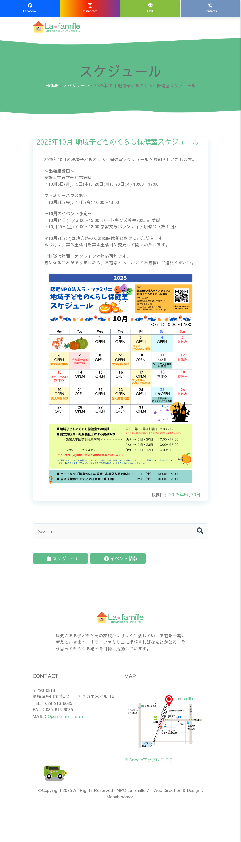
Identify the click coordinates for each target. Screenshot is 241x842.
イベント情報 (103, 557)
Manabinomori (120, 795)
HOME (52, 85)
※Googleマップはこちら (148, 757)
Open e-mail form (65, 714)
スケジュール (76, 85)
